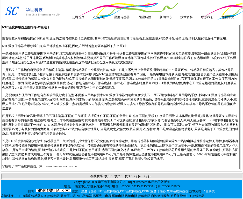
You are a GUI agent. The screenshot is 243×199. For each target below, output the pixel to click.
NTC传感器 (84, 196)
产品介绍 (99, 17)
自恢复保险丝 (160, 196)
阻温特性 (145, 17)
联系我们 (207, 17)
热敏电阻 (131, 196)
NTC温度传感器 (19, 141)
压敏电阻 (118, 196)
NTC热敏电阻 (50, 196)
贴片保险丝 (178, 196)
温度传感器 (122, 17)
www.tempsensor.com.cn (61, 166)
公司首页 (78, 17)
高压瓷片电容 (102, 196)
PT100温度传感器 (28, 196)
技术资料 (186, 17)
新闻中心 (166, 17)
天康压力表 (68, 196)
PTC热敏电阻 (196, 196)
